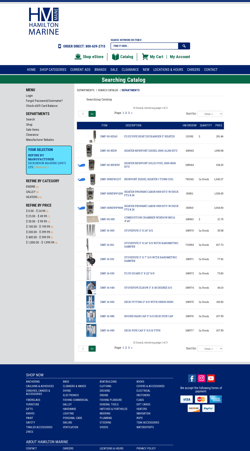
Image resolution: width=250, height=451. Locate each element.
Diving (67, 390)
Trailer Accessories (39, 427)
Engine (104, 395)
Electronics (71, 395)
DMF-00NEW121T (110, 179)
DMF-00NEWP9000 (111, 207)
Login (29, 95)
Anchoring (33, 381)
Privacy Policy (146, 448)
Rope (139, 418)
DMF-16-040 (107, 287)
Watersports (145, 427)
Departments (86, 90)
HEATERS (32, 197)
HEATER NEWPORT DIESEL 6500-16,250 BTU (151, 150)
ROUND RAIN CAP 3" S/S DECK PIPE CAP (148, 316)
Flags (140, 400)
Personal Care (72, 418)
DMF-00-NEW (108, 150)
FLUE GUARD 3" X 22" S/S (139, 273)
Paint (29, 418)
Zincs (29, 431)
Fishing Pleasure (111, 400)
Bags (66, 381)
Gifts (29, 409)
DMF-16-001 (107, 244)
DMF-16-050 (107, 302)
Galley (67, 404)
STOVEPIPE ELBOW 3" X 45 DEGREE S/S (148, 287)
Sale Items (32, 129)
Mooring (105, 413)
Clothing (105, 386)
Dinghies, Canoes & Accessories (38, 392)
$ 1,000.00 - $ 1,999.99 (40, 242)
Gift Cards (143, 404)
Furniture (32, 404)
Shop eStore (88, 56)
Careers (68, 448)
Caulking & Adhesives (40, 386)
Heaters (141, 409)
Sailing (67, 422)
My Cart (152, 56)
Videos (104, 427)
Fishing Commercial (75, 400)
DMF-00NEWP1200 (111, 193)
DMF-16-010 (107, 259)
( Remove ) (41, 167)
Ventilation (70, 427)
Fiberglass (33, 400)
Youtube (211, 378)
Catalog (122, 56)
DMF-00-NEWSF (110, 165)
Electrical (143, 390)
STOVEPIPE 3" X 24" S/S (138, 230)
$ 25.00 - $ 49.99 (36, 216)
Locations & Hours (111, 448)
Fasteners (143, 395)
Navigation (143, 413)
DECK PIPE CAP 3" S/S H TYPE (142, 330)
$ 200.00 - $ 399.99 (38, 232)
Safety (30, 422)
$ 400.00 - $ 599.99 (38, 237)
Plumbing (106, 418)
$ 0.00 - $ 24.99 (35, 211)
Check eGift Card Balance (42, 106)
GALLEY (31, 192)
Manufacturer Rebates (40, 140)
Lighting (68, 413)
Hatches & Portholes (113, 409)
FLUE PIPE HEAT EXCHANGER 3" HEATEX (149, 136)
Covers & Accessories (150, 386)
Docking (105, 390)
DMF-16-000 (107, 230)
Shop (29, 124)
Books (140, 381)
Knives (30, 413)
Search (30, 119)
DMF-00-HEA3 (108, 136)
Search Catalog (108, 90)
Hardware (69, 409)
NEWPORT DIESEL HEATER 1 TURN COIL (149, 179)
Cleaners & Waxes (74, 386)
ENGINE (30, 186)
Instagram (201, 378)
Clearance (32, 134)
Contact (31, 448)
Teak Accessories (147, 422)
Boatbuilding (108, 381)
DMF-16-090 (107, 330)
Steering (105, 422)
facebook (192, 378)
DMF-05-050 (107, 219)
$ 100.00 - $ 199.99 (38, 226)
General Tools (109, 404)
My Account (180, 56)
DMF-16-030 (107, 273)
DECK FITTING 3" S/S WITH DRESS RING (148, 302)
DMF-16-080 (107, 316)
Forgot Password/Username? (44, 101)
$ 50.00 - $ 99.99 (36, 221)
